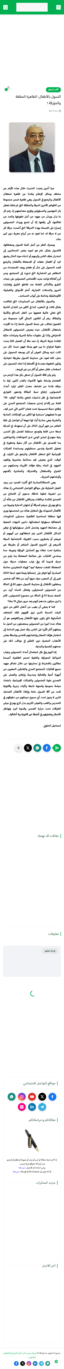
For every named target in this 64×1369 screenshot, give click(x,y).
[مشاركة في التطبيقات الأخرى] (18, 748)
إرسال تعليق (50, 951)
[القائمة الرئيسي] (58, 7)
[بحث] (5, 7)
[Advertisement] (32, 53)
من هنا (22, 1168)
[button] (47, 748)
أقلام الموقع (53, 90)
